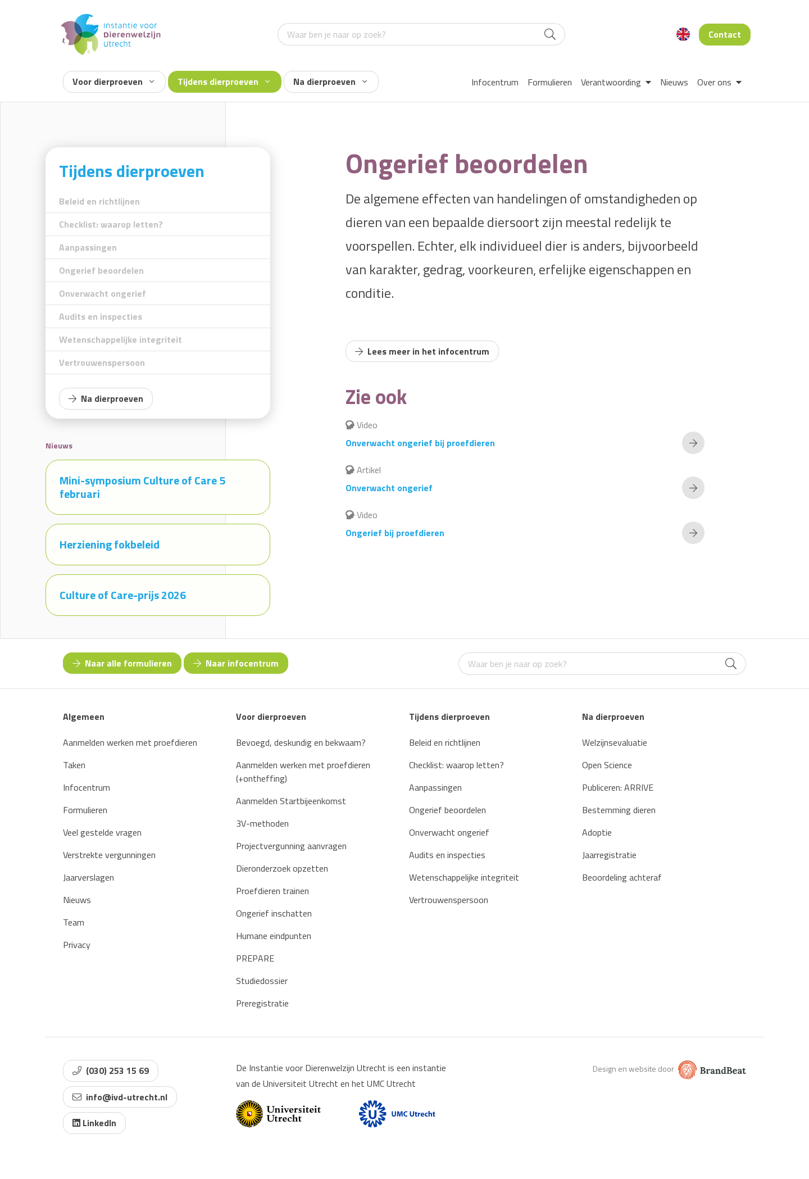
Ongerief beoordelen (101, 270)
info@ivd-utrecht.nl (119, 1097)
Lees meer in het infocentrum (422, 351)
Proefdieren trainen (272, 890)
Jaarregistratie (609, 854)
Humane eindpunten (273, 935)
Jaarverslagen (88, 877)
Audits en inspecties (100, 316)
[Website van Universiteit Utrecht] (278, 1113)
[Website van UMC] (397, 1113)
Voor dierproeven (113, 81)
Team (73, 922)
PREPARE (255, 958)
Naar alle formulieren (122, 663)
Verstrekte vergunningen (109, 854)
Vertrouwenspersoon (102, 362)
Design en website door (669, 1068)
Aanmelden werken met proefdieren (130, 742)
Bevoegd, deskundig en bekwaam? (301, 742)
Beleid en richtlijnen (99, 201)
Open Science (607, 765)
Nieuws (674, 82)
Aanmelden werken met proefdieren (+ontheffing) (303, 771)
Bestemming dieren (619, 810)
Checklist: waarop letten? (111, 224)
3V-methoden (262, 823)
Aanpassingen (88, 247)
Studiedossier (262, 980)
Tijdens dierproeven (224, 81)
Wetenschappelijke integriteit (120, 339)
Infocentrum (495, 82)
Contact (724, 34)
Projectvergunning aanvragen (291, 845)
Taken (74, 765)
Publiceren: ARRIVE (617, 787)
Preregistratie (262, 1003)
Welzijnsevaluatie (614, 742)
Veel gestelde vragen (102, 832)
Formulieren (550, 82)
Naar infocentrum (236, 663)
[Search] (550, 34)
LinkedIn (94, 1123)
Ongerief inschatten (274, 913)
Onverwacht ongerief (102, 293)
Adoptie (597, 832)
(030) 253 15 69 (110, 1070)
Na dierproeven (330, 81)
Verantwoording (616, 82)
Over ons (719, 82)
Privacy (76, 944)
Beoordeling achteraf (622, 877)
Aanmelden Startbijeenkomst (291, 801)
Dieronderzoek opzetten (282, 868)
